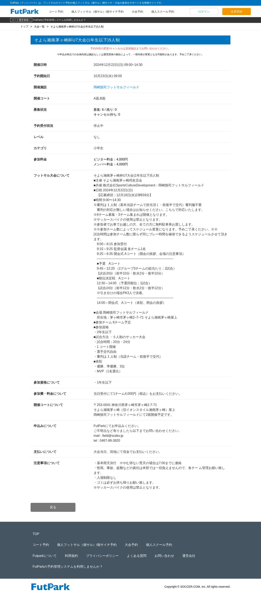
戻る (53, 507)
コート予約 (56, 11)
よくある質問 (136, 555)
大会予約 (137, 11)
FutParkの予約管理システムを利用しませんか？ (59, 20)
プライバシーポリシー (102, 555)
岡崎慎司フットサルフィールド (116, 87)
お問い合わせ (164, 555)
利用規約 (71, 555)
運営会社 (188, 555)
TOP (36, 534)
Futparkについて (45, 555)
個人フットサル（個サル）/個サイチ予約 (97, 11)
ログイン (204, 11)
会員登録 (236, 11)
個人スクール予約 (162, 11)
